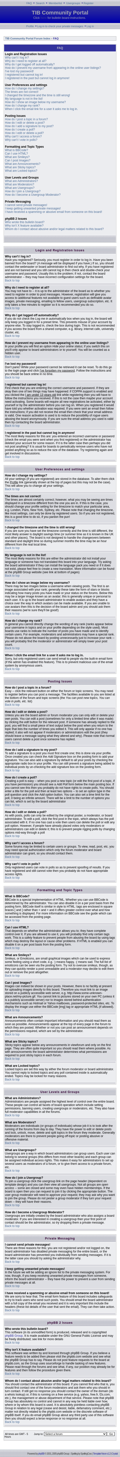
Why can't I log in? (17, 57)
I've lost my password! (19, 71)
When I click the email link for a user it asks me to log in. (41, 109)
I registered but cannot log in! (24, 74)
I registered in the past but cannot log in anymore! (37, 78)
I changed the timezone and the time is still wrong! (37, 95)
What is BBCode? (16, 150)
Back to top (12, 280)
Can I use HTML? (16, 153)
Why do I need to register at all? (25, 61)
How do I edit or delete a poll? (24, 133)
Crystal (115, 1453)
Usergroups (73, 3)
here (43, 18)
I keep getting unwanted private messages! (33, 208)
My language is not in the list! (24, 98)
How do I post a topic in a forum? (26, 119)
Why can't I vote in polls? (21, 140)
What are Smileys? (17, 157)
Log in (90, 26)
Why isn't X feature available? (24, 225)
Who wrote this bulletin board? (24, 222)
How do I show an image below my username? (35, 102)
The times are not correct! (21, 92)
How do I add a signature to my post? (29, 126)
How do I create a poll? (20, 129)
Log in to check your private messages (60, 26)
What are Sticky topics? (20, 167)
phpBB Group (14, 1335)
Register (89, 3)
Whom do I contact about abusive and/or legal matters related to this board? (54, 229)
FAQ (29, 3)
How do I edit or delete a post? (25, 122)
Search (40, 3)
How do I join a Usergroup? (22, 191)
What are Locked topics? (21, 170)
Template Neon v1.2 (101, 1453)
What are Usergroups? (20, 188)
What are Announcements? (22, 164)
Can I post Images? (17, 160)
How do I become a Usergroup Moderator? (32, 194)
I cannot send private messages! (26, 205)
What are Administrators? (21, 181)
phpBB (41, 1453)
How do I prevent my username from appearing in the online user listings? (53, 68)
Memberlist (55, 3)
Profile (30, 26)
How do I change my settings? (24, 88)
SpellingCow (86, 1453)
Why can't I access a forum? (23, 136)
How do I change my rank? (22, 105)
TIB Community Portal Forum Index (27, 38)
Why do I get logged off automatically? (30, 64)
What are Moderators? (19, 184)
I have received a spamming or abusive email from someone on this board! (53, 212)
